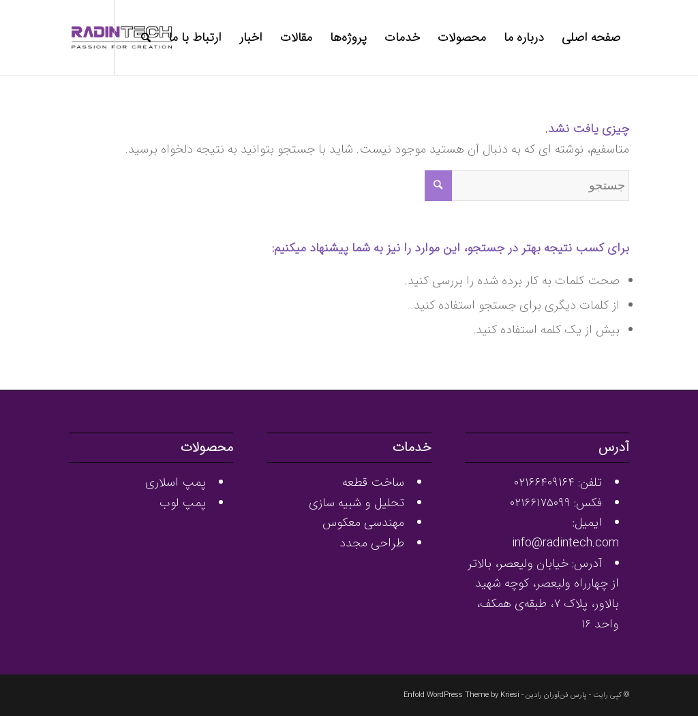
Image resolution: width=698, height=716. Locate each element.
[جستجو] (146, 37)
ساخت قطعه (373, 482)
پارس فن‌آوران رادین (556, 695)
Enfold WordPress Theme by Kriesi (461, 695)
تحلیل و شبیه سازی (356, 502)
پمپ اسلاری (175, 482)
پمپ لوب (183, 502)
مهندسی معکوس (363, 522)
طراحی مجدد (371, 542)
